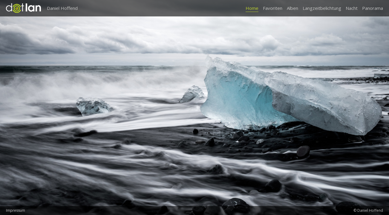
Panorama (372, 8)
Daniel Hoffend (62, 8)
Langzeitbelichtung (322, 8)
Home (252, 8)
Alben (292, 8)
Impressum (15, 210)
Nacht (352, 8)
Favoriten (272, 8)
